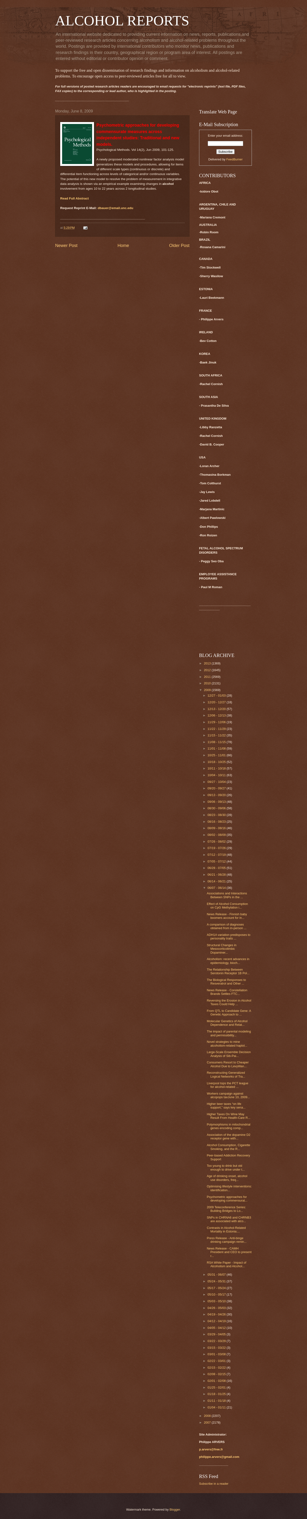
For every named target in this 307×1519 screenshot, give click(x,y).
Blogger (175, 1509)
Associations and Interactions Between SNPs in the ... (227, 895)
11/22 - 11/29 (216, 729)
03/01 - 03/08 (216, 1354)
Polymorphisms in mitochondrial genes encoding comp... (228, 1126)
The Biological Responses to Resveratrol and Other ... (226, 981)
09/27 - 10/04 (216, 782)
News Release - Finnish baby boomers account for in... (227, 916)
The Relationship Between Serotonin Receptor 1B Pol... (228, 971)
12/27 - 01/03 (216, 695)
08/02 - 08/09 (216, 835)
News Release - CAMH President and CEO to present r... (229, 1252)
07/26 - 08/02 (216, 841)
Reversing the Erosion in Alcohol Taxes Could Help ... (229, 1002)
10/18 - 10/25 (216, 762)
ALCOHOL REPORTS (122, 21)
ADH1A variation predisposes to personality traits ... (228, 936)
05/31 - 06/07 (216, 1274)
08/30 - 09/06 (216, 808)
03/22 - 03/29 (216, 1341)
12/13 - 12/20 (216, 709)
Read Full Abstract (74, 198)
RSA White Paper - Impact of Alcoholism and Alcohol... (226, 1264)
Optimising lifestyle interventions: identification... (229, 1188)
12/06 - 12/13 (216, 715)
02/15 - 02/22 (216, 1367)
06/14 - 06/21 (216, 881)
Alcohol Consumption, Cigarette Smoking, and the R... (228, 1146)
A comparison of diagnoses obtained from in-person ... (226, 926)
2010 (208, 683)
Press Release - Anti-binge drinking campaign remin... (227, 1239)
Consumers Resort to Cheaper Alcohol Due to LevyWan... (228, 1064)
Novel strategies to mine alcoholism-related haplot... (227, 1043)
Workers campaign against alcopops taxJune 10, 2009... (228, 1095)
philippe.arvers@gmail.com (219, 1457)
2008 (208, 1416)
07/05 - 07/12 (216, 861)
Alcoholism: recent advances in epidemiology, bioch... (228, 960)
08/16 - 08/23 (216, 821)
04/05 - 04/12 (216, 1328)
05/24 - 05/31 (216, 1281)
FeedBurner (234, 159)
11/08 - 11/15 (216, 742)
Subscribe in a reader (213, 1483)
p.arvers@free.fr (211, 1449)
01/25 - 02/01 (216, 1387)
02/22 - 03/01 (216, 1361)
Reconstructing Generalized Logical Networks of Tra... (226, 1074)
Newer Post (66, 245)
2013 (208, 663)
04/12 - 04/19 (216, 1321)
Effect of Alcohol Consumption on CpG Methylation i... (227, 905)
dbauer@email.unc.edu (115, 208)
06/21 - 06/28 (216, 874)
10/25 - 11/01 (216, 755)
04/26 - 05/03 (216, 1308)
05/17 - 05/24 (216, 1288)
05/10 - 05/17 (216, 1294)
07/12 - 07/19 (216, 854)
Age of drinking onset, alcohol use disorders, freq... (227, 1177)
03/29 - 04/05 (216, 1334)
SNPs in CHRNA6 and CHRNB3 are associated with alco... (229, 1219)
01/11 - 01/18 (216, 1400)
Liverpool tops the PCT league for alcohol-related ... (227, 1085)
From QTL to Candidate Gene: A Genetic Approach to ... (229, 1012)
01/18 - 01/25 (216, 1394)
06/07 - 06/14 (216, 888)
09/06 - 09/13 (216, 801)
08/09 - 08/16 (216, 828)
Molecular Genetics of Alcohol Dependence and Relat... (227, 1022)
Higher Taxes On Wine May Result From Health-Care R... (228, 1116)
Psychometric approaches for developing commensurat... (227, 1198)
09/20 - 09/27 (216, 788)
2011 (208, 677)
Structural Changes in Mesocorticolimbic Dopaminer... (221, 948)
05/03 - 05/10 (216, 1301)
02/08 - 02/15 (216, 1374)
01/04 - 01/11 (216, 1407)
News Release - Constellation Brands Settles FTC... (227, 992)
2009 (208, 690)
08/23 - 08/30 (216, 815)
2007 (208, 1422)
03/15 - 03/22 (216, 1347)
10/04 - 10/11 (216, 775)
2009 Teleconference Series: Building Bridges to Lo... (226, 1209)
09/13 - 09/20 (216, 795)
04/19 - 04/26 (216, 1314)
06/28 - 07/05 (216, 868)
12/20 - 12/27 (216, 702)
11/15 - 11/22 (216, 735)
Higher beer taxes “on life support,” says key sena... (226, 1105)
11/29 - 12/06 (216, 722)
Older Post (179, 245)
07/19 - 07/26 (216, 848)
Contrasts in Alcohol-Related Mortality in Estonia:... (226, 1229)
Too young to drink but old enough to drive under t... (226, 1167)
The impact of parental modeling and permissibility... (229, 1033)
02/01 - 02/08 (216, 1381)
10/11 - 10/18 (216, 768)
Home (123, 245)
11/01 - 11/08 (216, 748)
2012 (208, 670)
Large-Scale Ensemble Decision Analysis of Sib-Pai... (229, 1053)
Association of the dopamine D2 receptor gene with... (228, 1136)
